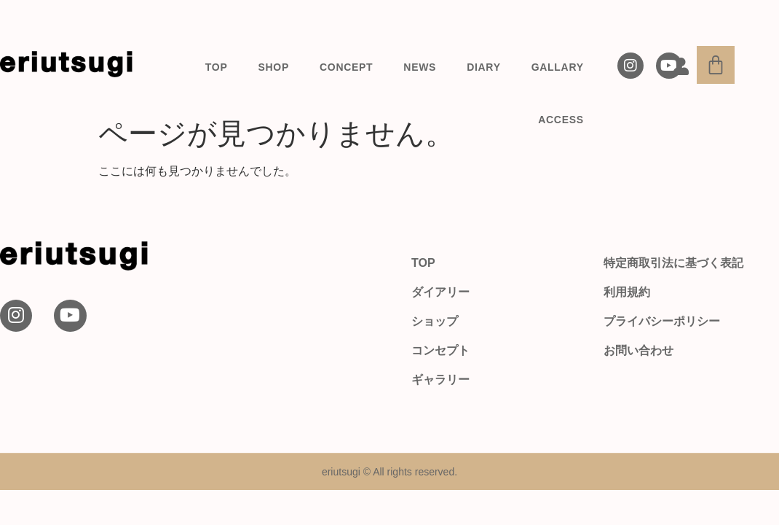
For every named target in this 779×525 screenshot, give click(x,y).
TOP (216, 67)
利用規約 (627, 292)
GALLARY (557, 67)
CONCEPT (346, 67)
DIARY (484, 67)
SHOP (273, 67)
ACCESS (561, 119)
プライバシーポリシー (662, 321)
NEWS (419, 67)
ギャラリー (440, 379)
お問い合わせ (638, 350)
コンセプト (440, 350)
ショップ (434, 321)
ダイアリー (440, 292)
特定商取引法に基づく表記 (673, 263)
